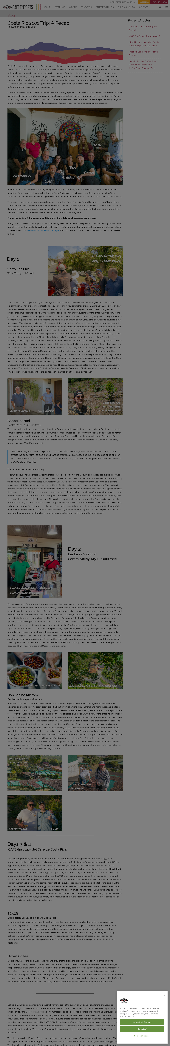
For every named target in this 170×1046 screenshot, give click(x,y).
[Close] (164, 995)
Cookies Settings (142, 1036)
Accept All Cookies (142, 1022)
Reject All (142, 1029)
